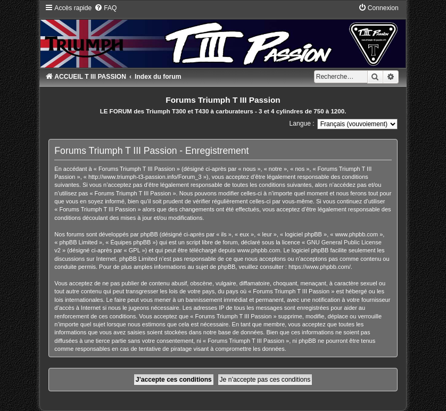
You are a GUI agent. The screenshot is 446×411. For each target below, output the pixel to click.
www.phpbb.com (258, 250)
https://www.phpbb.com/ (319, 267)
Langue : (302, 123)
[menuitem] (105, 8)
